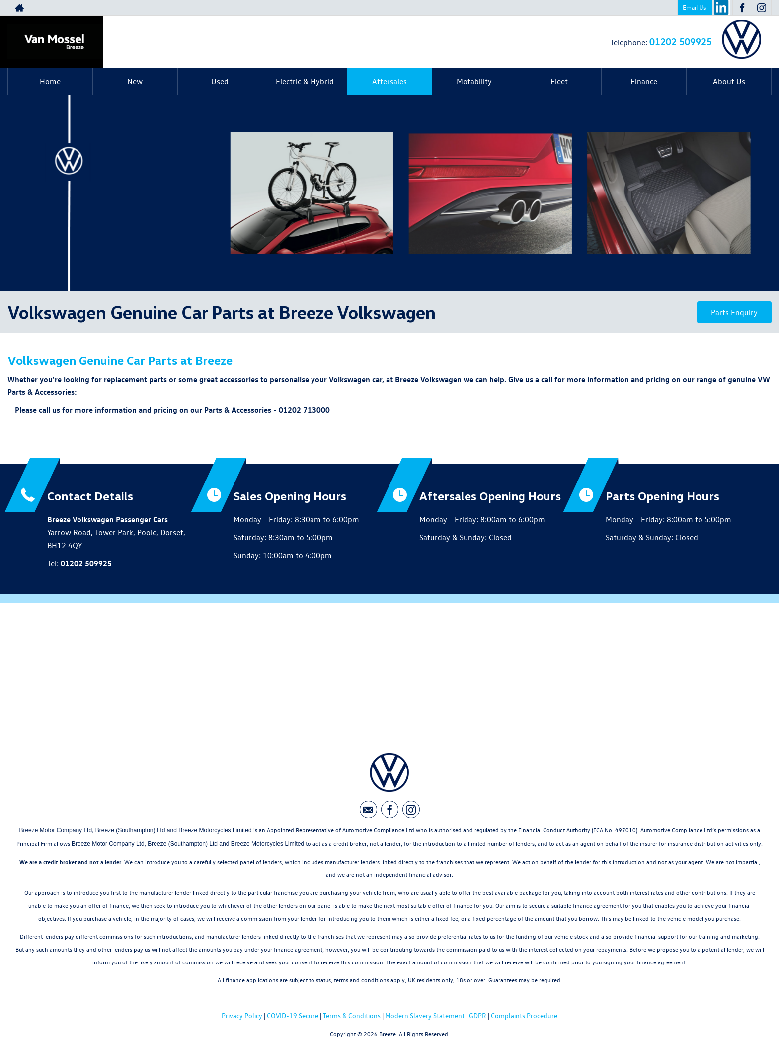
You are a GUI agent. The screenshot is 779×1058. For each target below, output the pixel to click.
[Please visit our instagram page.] (761, 8)
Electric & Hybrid (305, 81)
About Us (729, 81)
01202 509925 (680, 41)
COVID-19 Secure (292, 1015)
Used (220, 81)
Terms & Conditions (352, 1015)
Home (50, 81)
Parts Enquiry (734, 312)
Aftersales (389, 81)
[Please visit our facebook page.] (742, 8)
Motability (474, 81)
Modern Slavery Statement (425, 1015)
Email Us (694, 7)
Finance (643, 81)
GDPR (477, 1015)
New (135, 81)
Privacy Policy (242, 1015)
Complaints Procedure (524, 1015)
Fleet (559, 81)
